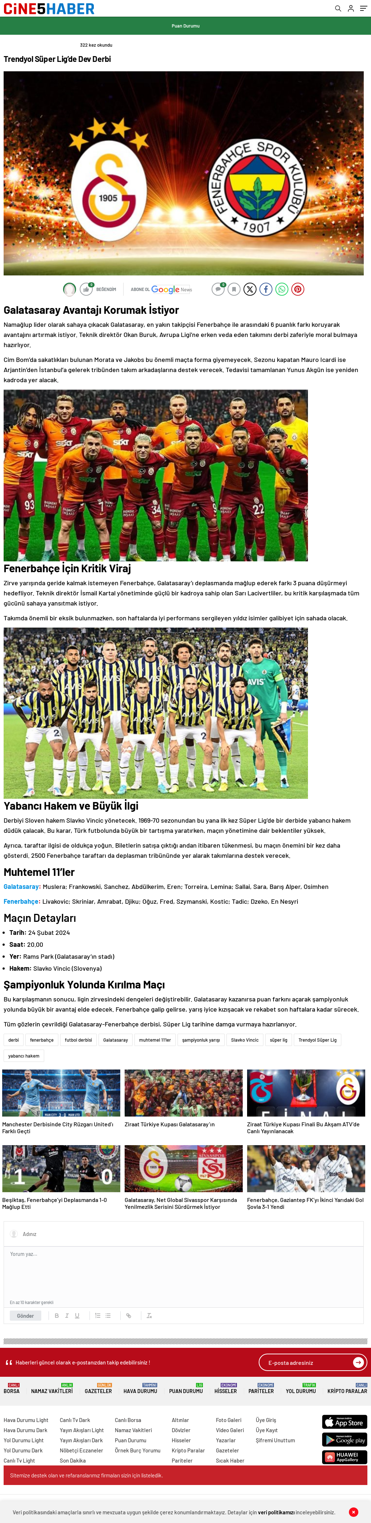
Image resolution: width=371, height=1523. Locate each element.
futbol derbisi (78, 1040)
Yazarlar (226, 1440)
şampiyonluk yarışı (201, 1040)
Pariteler (261, 1388)
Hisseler (225, 1388)
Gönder (25, 1315)
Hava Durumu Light (26, 1420)
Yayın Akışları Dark (81, 1440)
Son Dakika (73, 1460)
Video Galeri (230, 1430)
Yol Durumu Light (24, 1440)
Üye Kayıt (267, 1430)
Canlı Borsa (128, 1420)
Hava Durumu (140, 1388)
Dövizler (181, 1430)
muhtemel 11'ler (155, 1040)
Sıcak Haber (230, 1460)
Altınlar (180, 1420)
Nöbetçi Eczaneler (81, 1450)
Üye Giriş (266, 1420)
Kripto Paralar (347, 1388)
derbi (13, 1040)
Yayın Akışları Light (82, 1430)
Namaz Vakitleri (52, 1388)
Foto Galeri (228, 1420)
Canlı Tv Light (19, 1460)
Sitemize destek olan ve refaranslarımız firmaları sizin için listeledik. (86, 1475)
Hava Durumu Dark (25, 1430)
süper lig (278, 1040)
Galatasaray (115, 1040)
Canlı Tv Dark (75, 1420)
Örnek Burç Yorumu (138, 1450)
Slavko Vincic (245, 1040)
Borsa (12, 1388)
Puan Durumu (186, 26)
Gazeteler (98, 1388)
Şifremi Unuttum (275, 1440)
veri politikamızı (276, 1512)
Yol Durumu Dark (23, 1450)
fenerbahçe (42, 1040)
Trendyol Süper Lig (318, 1040)
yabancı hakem (23, 1056)
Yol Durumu (301, 1388)
